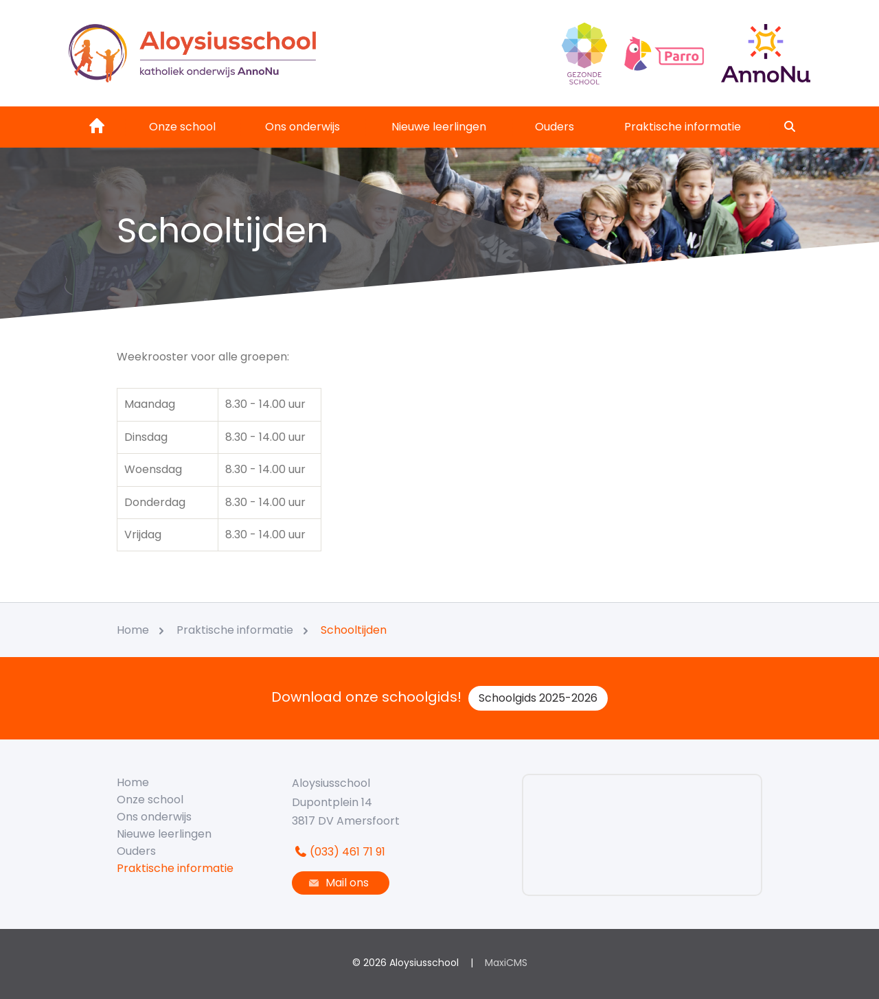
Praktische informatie (682, 127)
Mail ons (337, 883)
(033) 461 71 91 (338, 852)
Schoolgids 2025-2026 (538, 698)
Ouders (554, 127)
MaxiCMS (506, 962)
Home (133, 782)
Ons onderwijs (302, 127)
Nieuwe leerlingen (438, 127)
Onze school (182, 127)
